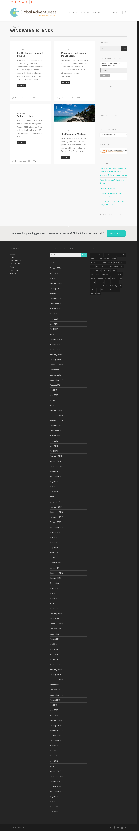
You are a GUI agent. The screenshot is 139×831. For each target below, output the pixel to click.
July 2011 (53, 801)
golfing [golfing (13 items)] (116, 266)
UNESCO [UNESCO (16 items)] (93, 290)
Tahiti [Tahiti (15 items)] (111, 286)
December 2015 (56, 573)
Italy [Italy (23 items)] (108, 270)
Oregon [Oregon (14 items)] (107, 278)
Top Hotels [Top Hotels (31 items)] (118, 286)
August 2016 (55, 532)
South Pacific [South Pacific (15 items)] (104, 286)
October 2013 (55, 690)
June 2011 (54, 806)
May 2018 (54, 446)
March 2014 (55, 664)
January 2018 (55, 461)
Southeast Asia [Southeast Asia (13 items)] (95, 286)
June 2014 (54, 649)
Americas (85, 12)
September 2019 (56, 380)
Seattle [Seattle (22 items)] (108, 282)
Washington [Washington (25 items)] (104, 290)
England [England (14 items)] (110, 262)
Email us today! (116, 233)
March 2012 (55, 766)
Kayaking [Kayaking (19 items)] (113, 270)
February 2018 (56, 456)
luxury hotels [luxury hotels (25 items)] (105, 274)
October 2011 (55, 786)
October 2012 (55, 735)
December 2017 (56, 466)
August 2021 (55, 309)
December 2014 (56, 624)
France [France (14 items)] (98, 266)
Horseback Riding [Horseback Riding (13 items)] (96, 270)
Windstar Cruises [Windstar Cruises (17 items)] (115, 290)
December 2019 (56, 364)
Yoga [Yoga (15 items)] (98, 293)
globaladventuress (19, 98)
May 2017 (54, 491)
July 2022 (53, 278)
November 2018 (56, 420)
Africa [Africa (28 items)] (100, 255)
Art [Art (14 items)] (105, 255)
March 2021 (55, 334)
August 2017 (55, 481)
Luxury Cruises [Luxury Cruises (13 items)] (95, 274)
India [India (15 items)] (103, 270)
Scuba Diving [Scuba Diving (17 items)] (100, 282)
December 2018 (56, 415)
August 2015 (55, 588)
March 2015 (55, 608)
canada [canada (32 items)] (100, 258)
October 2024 (55, 268)
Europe (115, 12)
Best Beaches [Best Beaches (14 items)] (121, 255)
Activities (17, 44)
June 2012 (54, 756)
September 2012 (56, 740)
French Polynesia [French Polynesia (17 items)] (107, 266)
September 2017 (56, 476)
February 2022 (56, 283)
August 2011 (55, 796)
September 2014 (56, 634)
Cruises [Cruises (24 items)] (114, 258)
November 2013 (56, 684)
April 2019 (54, 400)
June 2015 (54, 598)
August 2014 (55, 639)
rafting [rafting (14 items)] (93, 282)
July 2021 (53, 314)
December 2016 (56, 512)
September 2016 (56, 527)
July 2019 (53, 390)
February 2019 (56, 410)
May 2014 (54, 654)
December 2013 (56, 679)
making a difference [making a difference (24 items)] (117, 274)
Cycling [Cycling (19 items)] (104, 262)
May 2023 (54, 273)
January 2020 (55, 359)
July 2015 (53, 593)
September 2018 (56, 430)
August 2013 (55, 700)
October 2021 (55, 298)
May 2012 (54, 761)
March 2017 (55, 502)
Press (12, 267)
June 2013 (54, 710)
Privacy (13, 273)
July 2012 (53, 751)
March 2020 (55, 349)
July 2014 (53, 644)
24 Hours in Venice (107, 188)
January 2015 (55, 618)
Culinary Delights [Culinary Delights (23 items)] (95, 262)
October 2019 (55, 375)
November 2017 (56, 471)
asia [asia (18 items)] (109, 255)
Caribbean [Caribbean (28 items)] (107, 258)
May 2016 (54, 547)
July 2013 (53, 705)
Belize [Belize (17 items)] (114, 255)
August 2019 (55, 385)
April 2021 (54, 329)
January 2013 (55, 725)
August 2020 (55, 344)
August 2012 (55, 745)
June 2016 (54, 542)
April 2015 (54, 603)
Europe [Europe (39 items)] (116, 262)
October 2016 (55, 522)
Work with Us (15, 260)
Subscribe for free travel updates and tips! (110, 65)
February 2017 (56, 507)
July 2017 (53, 486)
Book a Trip (15, 264)
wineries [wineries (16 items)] (93, 293)
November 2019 (56, 370)
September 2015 (56, 583)
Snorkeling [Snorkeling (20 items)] (115, 282)
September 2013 (56, 695)
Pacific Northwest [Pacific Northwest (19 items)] (117, 278)
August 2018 (55, 436)
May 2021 (54, 324)
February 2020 (56, 354)
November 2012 (56, 730)
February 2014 (56, 669)
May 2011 (54, 811)
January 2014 (55, 674)
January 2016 (55, 568)
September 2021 (56, 303)
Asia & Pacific (100, 12)
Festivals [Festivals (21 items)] (123, 262)
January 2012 (55, 771)
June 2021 (54, 319)
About (12, 254)
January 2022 (55, 288)
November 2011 (56, 781)
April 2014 (54, 659)
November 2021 (56, 293)
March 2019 (55, 405)
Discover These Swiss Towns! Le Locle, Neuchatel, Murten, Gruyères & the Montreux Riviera (113, 171)
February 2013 (56, 720)
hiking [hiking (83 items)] (121, 266)
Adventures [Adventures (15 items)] (94, 255)
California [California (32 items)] (93, 258)
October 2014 (55, 629)
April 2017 (54, 497)
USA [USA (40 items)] (98, 290)
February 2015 (56, 613)
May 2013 (54, 715)
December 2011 (56, 776)
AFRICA (73, 12)
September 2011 (56, 791)
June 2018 (54, 441)
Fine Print (14, 270)
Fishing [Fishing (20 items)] (92, 266)
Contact (13, 257)
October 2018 (55, 425)
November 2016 (56, 517)
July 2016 (53, 537)
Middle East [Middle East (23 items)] (100, 278)
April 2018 (54, 451)
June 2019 (54, 395)
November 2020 (56, 339)
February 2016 (56, 563)
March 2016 (55, 557)
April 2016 (54, 552)
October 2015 (55, 578)
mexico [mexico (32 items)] (93, 278)
